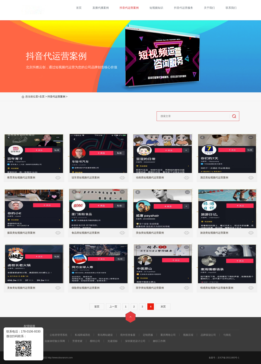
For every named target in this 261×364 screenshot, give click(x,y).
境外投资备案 (127, 335)
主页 (42, 96)
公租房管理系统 (58, 335)
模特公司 (95, 341)
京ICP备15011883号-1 (228, 357)
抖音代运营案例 (56, 96)
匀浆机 (227, 335)
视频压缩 (188, 335)
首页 (96, 306)
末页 (163, 306)
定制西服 (148, 335)
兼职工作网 (159, 341)
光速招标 (112, 341)
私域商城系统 (82, 335)
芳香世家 (77, 341)
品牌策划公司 (208, 335)
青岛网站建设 (105, 335)
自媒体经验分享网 (55, 341)
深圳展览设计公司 (135, 341)
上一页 (113, 306)
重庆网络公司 (168, 335)
